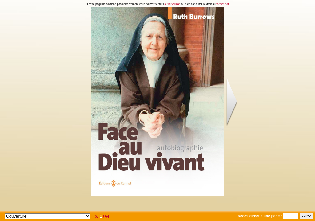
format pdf (222, 4)
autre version (173, 4)
